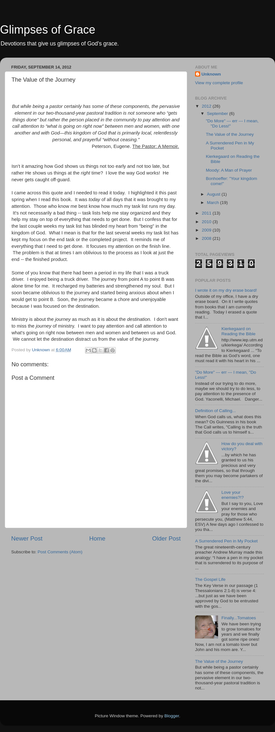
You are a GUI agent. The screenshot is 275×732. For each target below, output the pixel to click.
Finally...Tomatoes (238, 617)
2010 (207, 221)
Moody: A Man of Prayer (229, 170)
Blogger (171, 715)
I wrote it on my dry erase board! (226, 290)
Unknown (211, 74)
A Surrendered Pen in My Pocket (226, 541)
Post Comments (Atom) (60, 551)
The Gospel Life (210, 579)
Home (97, 538)
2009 (207, 230)
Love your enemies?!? (232, 495)
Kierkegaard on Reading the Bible (238, 331)
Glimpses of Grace (47, 29)
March (213, 202)
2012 (207, 106)
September (218, 113)
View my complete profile (219, 82)
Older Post (166, 538)
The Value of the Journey (230, 134)
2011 (207, 213)
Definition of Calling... (215, 410)
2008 (207, 238)
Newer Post (27, 538)
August (214, 194)
